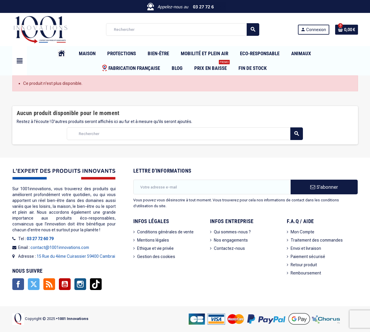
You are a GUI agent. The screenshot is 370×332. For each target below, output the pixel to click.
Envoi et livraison (306, 248)
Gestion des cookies (156, 256)
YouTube (65, 284)
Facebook (18, 284)
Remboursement (306, 273)
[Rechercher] (182, 29)
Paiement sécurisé (308, 256)
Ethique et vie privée (155, 248)
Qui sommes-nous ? (232, 232)
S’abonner (324, 187)
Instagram (80, 284)
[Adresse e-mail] (212, 187)
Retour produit (304, 264)
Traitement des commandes (317, 240)
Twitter (34, 284)
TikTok (96, 284)
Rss (49, 284)
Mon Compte (302, 232)
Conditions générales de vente (165, 232)
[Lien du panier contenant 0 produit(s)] (346, 30)
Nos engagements (231, 240)
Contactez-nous (229, 248)
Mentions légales (153, 240)
